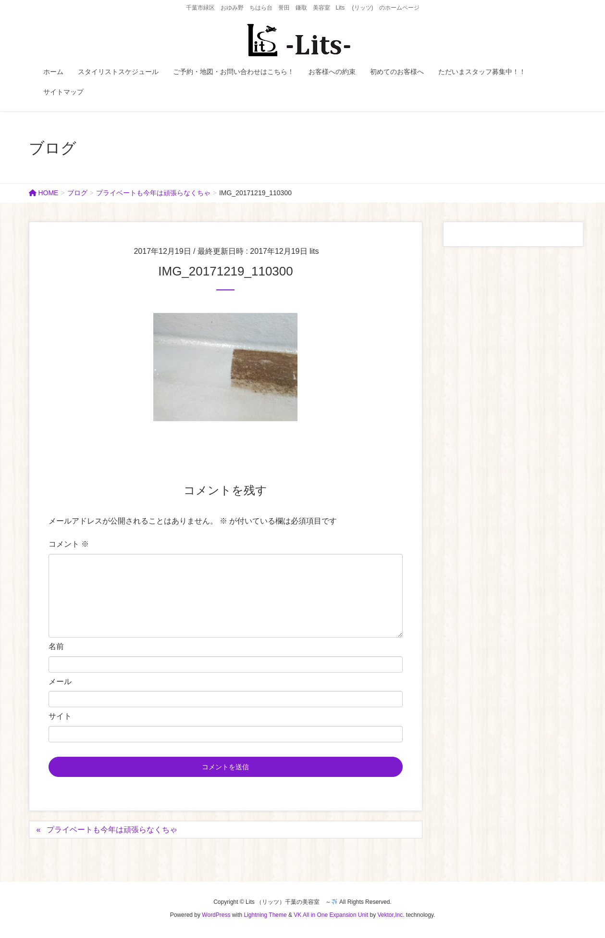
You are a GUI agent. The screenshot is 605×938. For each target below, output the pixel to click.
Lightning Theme (265, 915)
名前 (56, 646)
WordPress (216, 915)
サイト (60, 716)
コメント (69, 544)
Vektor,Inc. (390, 915)
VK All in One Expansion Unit (331, 915)
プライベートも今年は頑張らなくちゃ (112, 829)
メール (60, 681)
